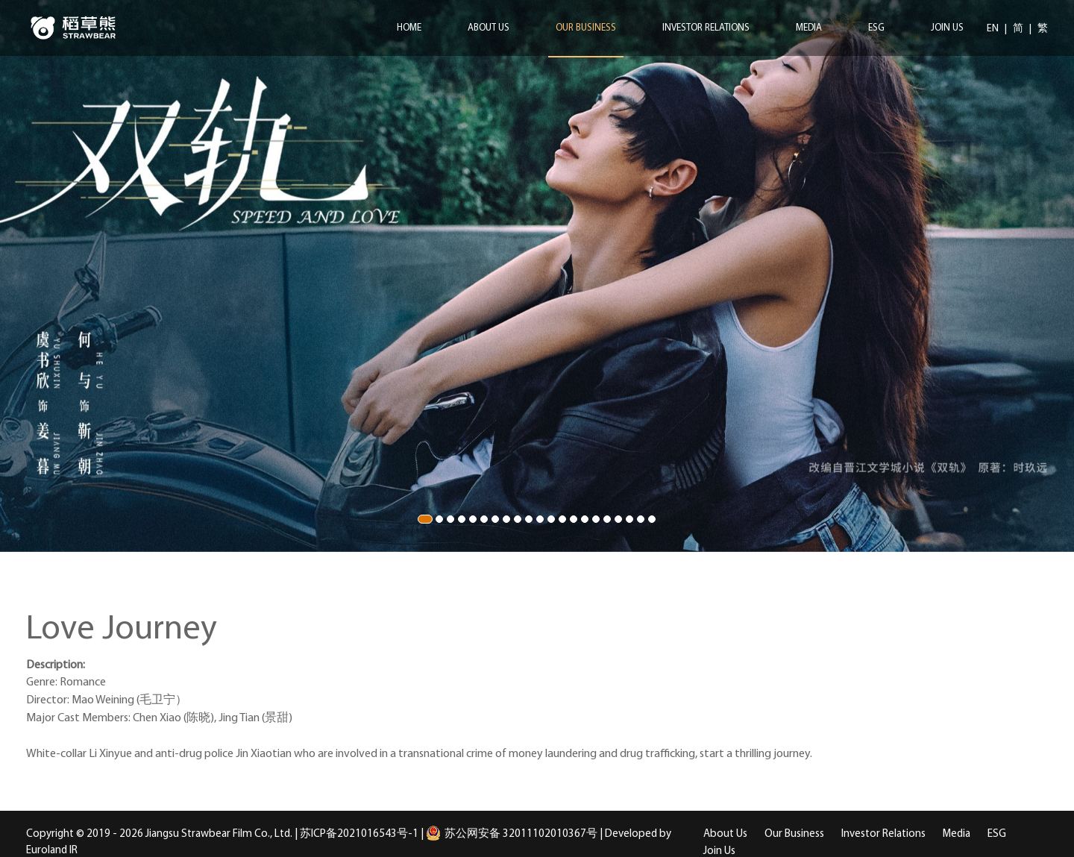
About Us (488, 28)
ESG (876, 28)
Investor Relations (706, 28)
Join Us (947, 28)
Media (809, 28)
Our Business (586, 28)
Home (409, 28)
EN (994, 28)
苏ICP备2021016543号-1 (359, 834)
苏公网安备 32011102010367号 (511, 834)
